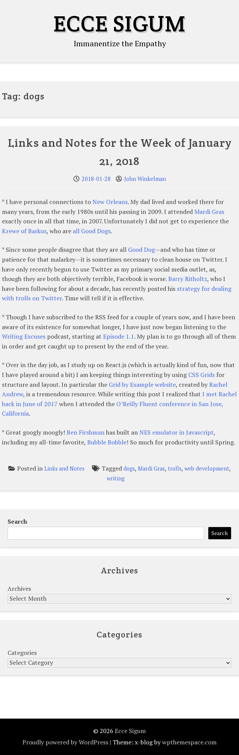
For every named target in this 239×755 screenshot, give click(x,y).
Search (17, 521)
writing (116, 478)
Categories (22, 652)
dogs (129, 468)
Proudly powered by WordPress (65, 742)
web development (206, 468)
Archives (19, 588)
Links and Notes (64, 468)
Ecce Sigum (119, 23)
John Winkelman (145, 178)
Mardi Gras (151, 468)
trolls (174, 468)
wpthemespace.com (189, 742)
